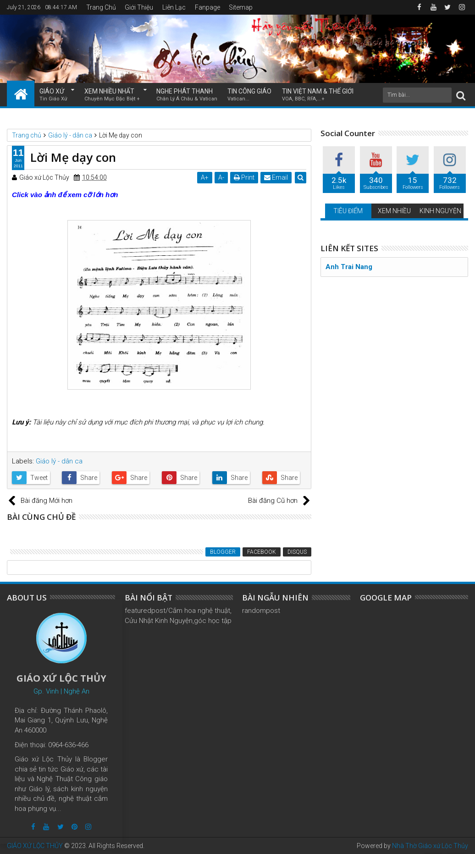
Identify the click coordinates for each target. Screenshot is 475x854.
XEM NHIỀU (394, 211)
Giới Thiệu (139, 7)
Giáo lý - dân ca (59, 461)
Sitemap (241, 7)
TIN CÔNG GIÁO (249, 95)
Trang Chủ (101, 7)
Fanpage (207, 7)
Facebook (261, 552)
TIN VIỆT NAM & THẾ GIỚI (317, 95)
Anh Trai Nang (349, 267)
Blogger (223, 552)
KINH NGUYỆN (440, 211)
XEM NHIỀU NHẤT (112, 95)
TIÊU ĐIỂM (348, 211)
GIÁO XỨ (53, 95)
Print (244, 177)
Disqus (297, 552)
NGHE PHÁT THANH (186, 95)
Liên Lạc (174, 7)
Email (276, 177)
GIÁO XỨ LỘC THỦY (35, 845)
